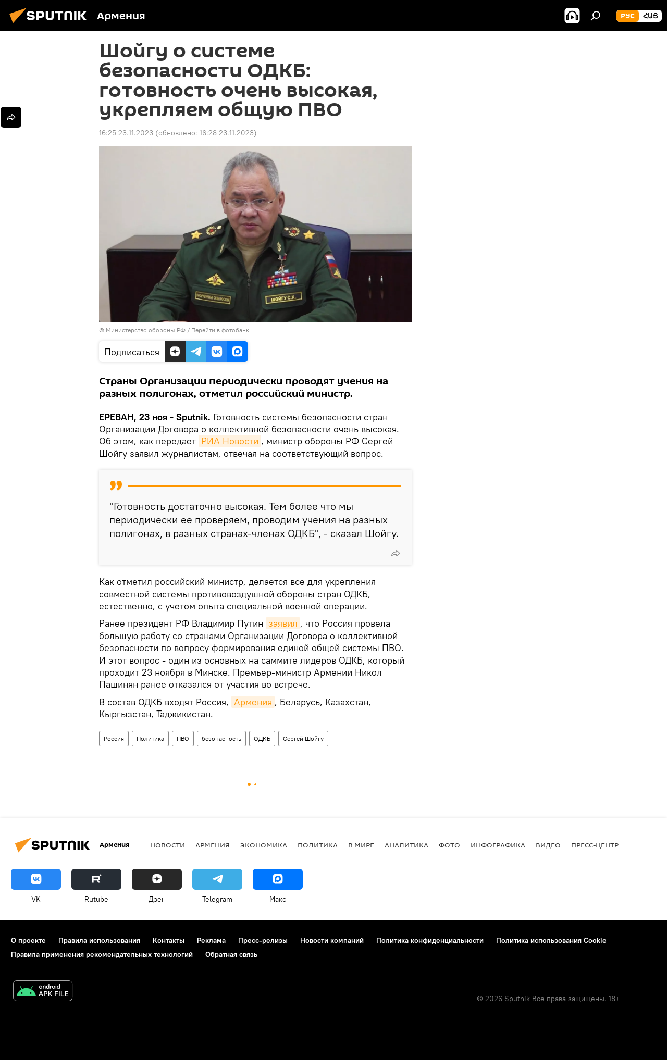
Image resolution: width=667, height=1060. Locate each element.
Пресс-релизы (263, 940)
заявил (283, 623)
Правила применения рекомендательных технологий (102, 954)
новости (167, 845)
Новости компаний (332, 940)
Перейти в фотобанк (220, 330)
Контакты (168, 940)
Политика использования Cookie (551, 940)
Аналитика (406, 845)
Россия (114, 738)
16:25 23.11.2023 (126, 133)
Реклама (211, 940)
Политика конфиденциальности (430, 940)
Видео (548, 845)
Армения (253, 702)
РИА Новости (229, 441)
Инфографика (498, 845)
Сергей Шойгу (303, 738)
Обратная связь (231, 954)
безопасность (221, 738)
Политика (150, 738)
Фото (449, 845)
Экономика (263, 845)
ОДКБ (262, 738)
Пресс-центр (595, 845)
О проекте (28, 940)
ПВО (183, 738)
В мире (361, 845)
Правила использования (99, 940)
